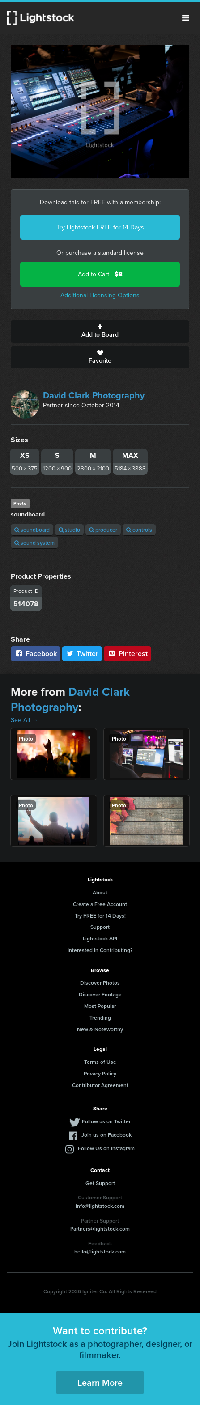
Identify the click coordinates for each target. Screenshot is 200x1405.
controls (139, 529)
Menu (186, 18)
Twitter (82, 653)
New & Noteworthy (100, 1029)
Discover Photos (100, 982)
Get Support (100, 1183)
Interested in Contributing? (100, 950)
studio (69, 529)
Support (100, 927)
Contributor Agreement (100, 1085)
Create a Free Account (100, 904)
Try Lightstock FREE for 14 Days (100, 227)
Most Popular (100, 1006)
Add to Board (100, 331)
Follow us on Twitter (106, 1121)
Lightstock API (100, 938)
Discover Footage (100, 994)
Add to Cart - (100, 274)
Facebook (35, 653)
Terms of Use (100, 1062)
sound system (34, 542)
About (100, 892)
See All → (24, 720)
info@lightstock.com (100, 1206)
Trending (100, 1017)
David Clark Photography (94, 395)
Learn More (100, 1382)
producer (103, 529)
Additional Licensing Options (100, 295)
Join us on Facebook (106, 1134)
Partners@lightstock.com (100, 1228)
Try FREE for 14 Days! (100, 915)
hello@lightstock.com (100, 1251)
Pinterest (127, 653)
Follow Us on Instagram (106, 1148)
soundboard (32, 529)
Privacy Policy (100, 1073)
